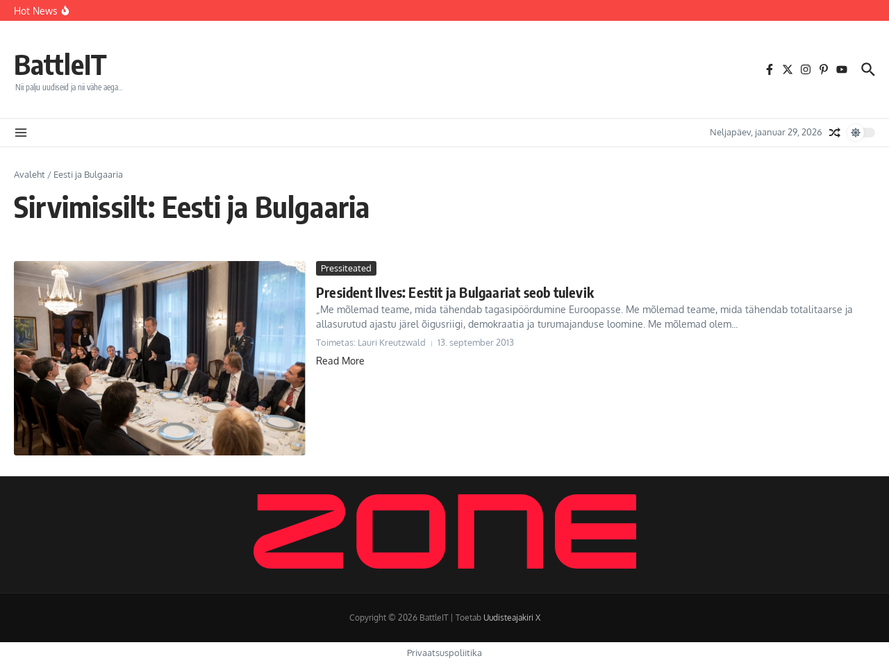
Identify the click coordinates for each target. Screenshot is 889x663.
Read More (340, 361)
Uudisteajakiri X (511, 617)
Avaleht (29, 174)
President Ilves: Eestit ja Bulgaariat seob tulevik (455, 292)
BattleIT (60, 64)
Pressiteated (346, 268)
